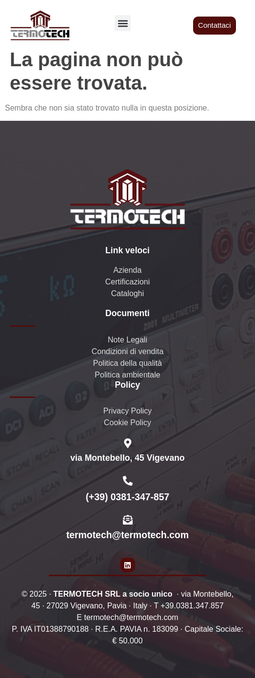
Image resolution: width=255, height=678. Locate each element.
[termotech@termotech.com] (128, 520)
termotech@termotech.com (127, 534)
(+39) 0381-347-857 (128, 496)
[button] (123, 23)
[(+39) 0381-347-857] (128, 481)
